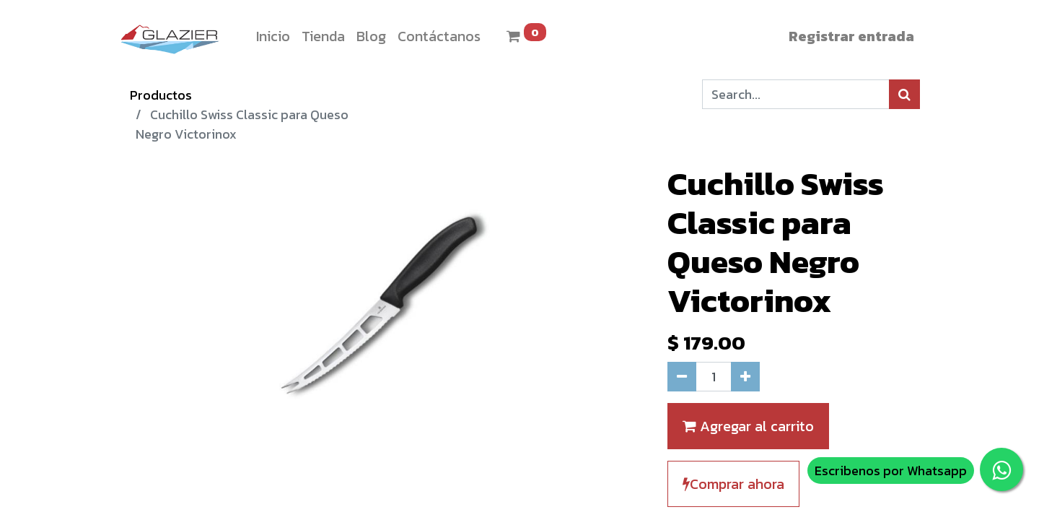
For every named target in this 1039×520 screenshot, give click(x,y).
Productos (161, 95)
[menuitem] (273, 36)
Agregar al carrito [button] (748, 426)
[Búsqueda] (904, 94)
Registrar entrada (851, 36)
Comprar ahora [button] (733, 484)
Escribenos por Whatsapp (891, 470)
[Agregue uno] (745, 376)
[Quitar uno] (681, 376)
